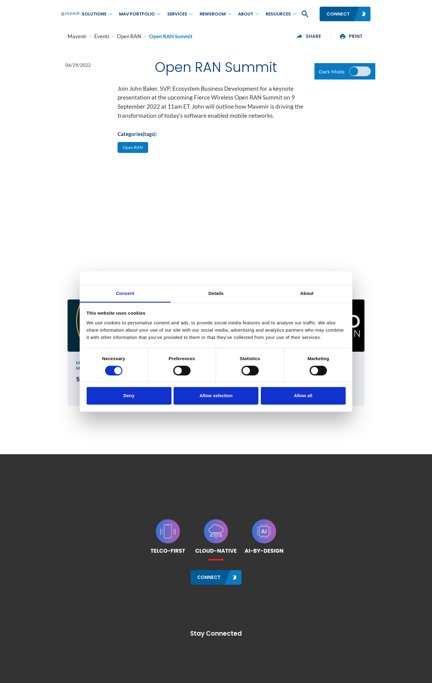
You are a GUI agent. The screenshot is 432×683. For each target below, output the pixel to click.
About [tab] (307, 293)
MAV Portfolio (137, 14)
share (315, 36)
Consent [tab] (125, 293)
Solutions (94, 14)
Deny (129, 395)
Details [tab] (216, 293)
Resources (278, 14)
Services (177, 14)
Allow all (303, 395)
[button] (304, 14)
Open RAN (133, 148)
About (245, 14)
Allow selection (215, 395)
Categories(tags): (137, 135)
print (358, 36)
